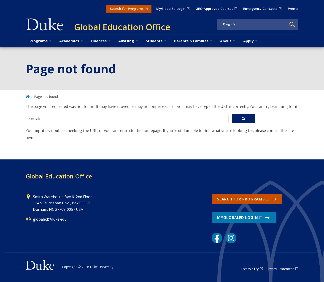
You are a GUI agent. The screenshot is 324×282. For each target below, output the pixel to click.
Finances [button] (99, 41)
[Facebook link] (217, 238)
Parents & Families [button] (191, 41)
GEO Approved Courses (214, 8)
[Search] (292, 24)
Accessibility (249, 269)
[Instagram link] (231, 238)
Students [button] (154, 41)
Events (292, 8)
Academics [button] (69, 41)
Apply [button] (248, 41)
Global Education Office (59, 176)
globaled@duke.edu (50, 219)
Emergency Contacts (260, 8)
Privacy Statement (280, 269)
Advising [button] (126, 41)
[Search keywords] (251, 24)
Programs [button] (39, 41)
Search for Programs (126, 8)
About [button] (225, 41)
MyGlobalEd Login (170, 8)
